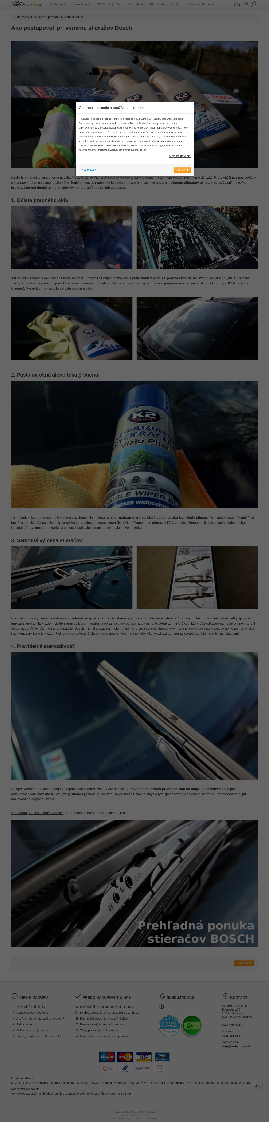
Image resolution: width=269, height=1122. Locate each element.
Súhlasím (182, 180)
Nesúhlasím (89, 180)
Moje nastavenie (180, 166)
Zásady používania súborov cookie (128, 160)
